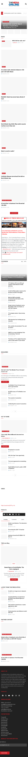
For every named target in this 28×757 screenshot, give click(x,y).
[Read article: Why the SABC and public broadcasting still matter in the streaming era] (4, 299)
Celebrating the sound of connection (17, 403)
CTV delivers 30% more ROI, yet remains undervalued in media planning (16, 285)
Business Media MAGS (6, 733)
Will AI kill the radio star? (18, 40)
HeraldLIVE (3, 727)
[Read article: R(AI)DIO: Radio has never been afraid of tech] (14, 86)
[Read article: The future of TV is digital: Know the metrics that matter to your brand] (4, 340)
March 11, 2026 (11, 388)
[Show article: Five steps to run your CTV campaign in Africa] (24, 32)
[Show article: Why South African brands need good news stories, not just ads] (11, 32)
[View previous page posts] (13, 411)
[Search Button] (26, 4)
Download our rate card (6, 711)
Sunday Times (4, 719)
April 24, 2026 (11, 463)
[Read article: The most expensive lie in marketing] (4, 463)
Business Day (4, 724)
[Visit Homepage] (14, 4)
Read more (6, 381)
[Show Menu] (2, 4)
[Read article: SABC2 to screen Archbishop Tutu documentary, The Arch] (4, 334)
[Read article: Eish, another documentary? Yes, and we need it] (4, 327)
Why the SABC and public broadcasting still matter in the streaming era (16, 299)
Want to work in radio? (7, 151)
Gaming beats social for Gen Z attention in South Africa (16, 13)
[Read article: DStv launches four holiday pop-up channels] (4, 321)
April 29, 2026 (11, 457)
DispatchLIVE (4, 728)
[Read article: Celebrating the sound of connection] (4, 405)
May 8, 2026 (5, 279)
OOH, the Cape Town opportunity (16, 455)
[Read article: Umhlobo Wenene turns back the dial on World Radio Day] (14, 165)
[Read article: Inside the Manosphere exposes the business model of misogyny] (4, 292)
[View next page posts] (15, 411)
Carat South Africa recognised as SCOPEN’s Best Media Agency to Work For (16, 598)
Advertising (6, 21)
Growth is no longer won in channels (17, 591)
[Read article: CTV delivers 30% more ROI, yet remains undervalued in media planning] (4, 284)
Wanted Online (4, 730)
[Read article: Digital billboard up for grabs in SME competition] (4, 468)
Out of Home (5, 431)
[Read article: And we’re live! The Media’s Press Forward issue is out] (14, 361)
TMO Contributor (7, 27)
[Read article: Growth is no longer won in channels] (4, 592)
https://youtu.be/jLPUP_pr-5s (8, 505)
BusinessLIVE (4, 722)
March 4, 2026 (11, 310)
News (25, 261)
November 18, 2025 (12, 342)
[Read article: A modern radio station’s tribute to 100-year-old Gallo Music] (14, 59)
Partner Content (6, 200)
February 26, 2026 (5, 73)
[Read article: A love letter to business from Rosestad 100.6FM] (14, 192)
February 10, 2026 (5, 207)
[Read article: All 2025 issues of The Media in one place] (4, 393)
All (22, 261)
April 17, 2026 (11, 294)
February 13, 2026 (5, 100)
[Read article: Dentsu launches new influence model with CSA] (4, 613)
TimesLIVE (3, 717)
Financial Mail (4, 725)
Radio (3, 66)
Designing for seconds (14, 449)
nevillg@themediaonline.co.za (8, 704)
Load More (14, 213)
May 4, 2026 (11, 373)
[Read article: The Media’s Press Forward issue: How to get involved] (4, 386)
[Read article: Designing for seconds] (4, 451)
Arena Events (4, 735)
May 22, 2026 (13, 438)
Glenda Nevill (5, 373)
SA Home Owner (5, 732)
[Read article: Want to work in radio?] (14, 140)
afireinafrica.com (7, 249)
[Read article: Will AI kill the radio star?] (6, 43)
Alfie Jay (15, 42)
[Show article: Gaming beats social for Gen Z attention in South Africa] (4, 32)
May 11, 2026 (20, 42)
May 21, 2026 (11, 451)
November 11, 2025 (12, 405)
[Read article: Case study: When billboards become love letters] (14, 426)
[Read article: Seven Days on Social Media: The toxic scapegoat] (14, 555)
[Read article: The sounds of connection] (4, 399)
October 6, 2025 (12, 329)
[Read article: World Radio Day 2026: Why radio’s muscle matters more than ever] (14, 113)
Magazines (5, 366)
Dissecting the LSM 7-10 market (16, 529)
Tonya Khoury (11, 571)
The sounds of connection (14, 398)
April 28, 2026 (11, 601)
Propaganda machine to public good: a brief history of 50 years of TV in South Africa (13, 276)
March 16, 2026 (11, 302)
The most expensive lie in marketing (17, 461)
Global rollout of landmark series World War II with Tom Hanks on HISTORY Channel (16, 307)
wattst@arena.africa (6, 709)
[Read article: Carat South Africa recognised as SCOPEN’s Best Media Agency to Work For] (4, 598)
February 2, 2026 (12, 316)
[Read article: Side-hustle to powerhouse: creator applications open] (4, 606)
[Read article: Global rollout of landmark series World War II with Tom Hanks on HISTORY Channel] (4, 307)
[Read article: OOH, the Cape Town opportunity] (4, 457)
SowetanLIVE (4, 720)
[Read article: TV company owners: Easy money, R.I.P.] (4, 315)
